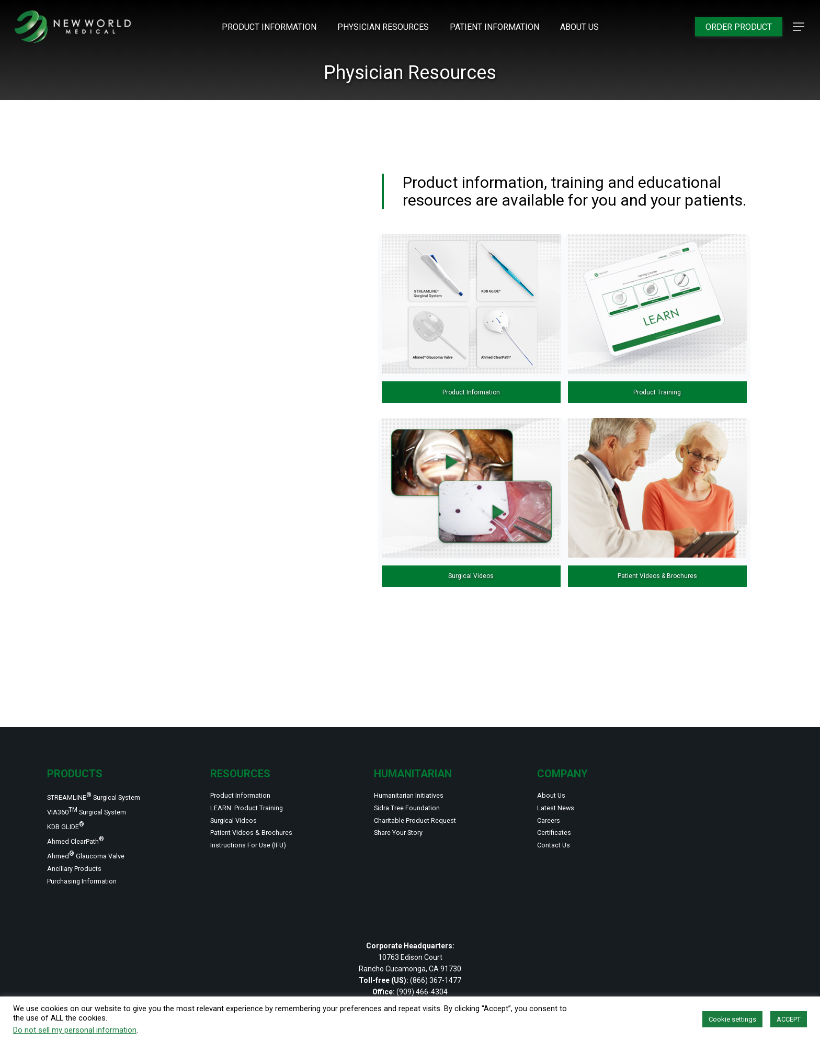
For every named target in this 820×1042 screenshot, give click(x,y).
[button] (799, 26)
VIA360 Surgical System (99, 793)
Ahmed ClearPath (84, 830)
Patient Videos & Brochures (264, 821)
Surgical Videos (241, 805)
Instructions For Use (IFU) (261, 836)
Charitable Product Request (428, 805)
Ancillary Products (83, 864)
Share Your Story (406, 821)
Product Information (250, 773)
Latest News (561, 789)
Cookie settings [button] (732, 1019)
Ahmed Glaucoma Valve (96, 848)
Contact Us (559, 836)
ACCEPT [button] (789, 1019)
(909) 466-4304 (422, 992)
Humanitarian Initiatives (420, 773)
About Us (555, 773)
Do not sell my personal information (74, 1030)
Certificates (560, 821)
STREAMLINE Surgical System (108, 775)
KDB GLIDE (71, 812)
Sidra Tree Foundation (417, 789)
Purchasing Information (93, 880)
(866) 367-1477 (435, 980)
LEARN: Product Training (257, 789)
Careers (552, 805)
